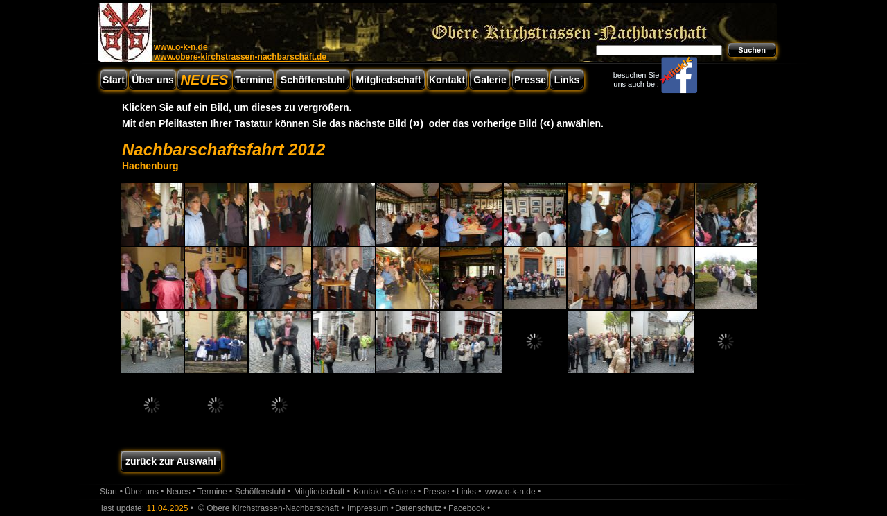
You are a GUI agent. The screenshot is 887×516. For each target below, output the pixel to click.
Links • (469, 492)
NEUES (205, 79)
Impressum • (370, 508)
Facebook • (469, 508)
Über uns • (144, 492)
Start (114, 79)
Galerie (489, 79)
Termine (253, 79)
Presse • (439, 492)
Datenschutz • (420, 508)
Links (567, 79)
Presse (530, 79)
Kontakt (447, 79)
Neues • (180, 492)
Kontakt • (370, 492)
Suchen (752, 50)
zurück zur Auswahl (170, 461)
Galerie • (405, 492)
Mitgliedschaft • (322, 492)
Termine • (214, 492)
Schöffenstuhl (313, 79)
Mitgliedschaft (388, 79)
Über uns (153, 79)
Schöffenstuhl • (262, 492)
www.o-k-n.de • (513, 492)
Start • (111, 492)
